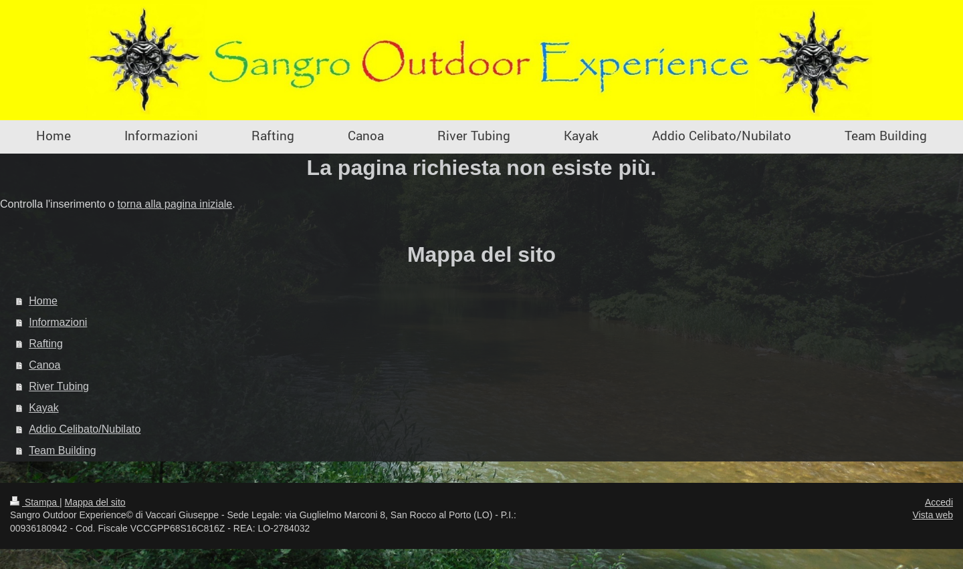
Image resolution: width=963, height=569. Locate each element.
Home (43, 301)
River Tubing (59, 386)
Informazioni (58, 322)
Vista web (933, 515)
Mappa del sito (95, 502)
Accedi (939, 502)
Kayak (43, 407)
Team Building (62, 450)
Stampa (35, 502)
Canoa (44, 365)
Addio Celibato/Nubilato (84, 429)
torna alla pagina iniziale (175, 204)
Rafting (46, 343)
